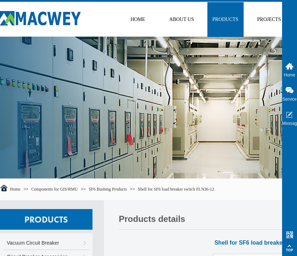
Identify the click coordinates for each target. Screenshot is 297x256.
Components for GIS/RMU (54, 189)
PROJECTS (269, 19)
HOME (138, 19)
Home (15, 189)
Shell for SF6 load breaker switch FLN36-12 (176, 189)
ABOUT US (181, 19)
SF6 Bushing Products (108, 189)
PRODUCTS (225, 19)
